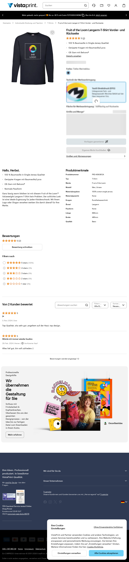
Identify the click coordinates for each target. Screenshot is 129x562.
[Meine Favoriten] (108, 5)
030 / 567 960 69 (9, 549)
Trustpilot (47, 492)
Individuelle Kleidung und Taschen (29, 23)
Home (20, 549)
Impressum (29, 549)
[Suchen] (85, 5)
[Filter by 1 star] (4, 283)
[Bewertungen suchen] (70, 305)
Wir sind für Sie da (85, 470)
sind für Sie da (11, 482)
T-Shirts (50, 23)
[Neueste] (119, 305)
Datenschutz (41, 549)
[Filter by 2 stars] (4, 278)
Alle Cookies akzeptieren (106, 553)
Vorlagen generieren (96, 142)
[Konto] (116, 5)
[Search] (86, 305)
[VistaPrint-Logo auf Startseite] (22, 5)
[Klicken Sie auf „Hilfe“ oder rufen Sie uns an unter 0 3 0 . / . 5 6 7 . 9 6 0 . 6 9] (93, 5)
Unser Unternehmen (85, 480)
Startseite (7, 23)
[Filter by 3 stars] (4, 273)
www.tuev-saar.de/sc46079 (18, 514)
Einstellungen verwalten (69, 553)
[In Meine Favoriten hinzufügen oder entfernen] (52, 32)
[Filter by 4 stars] (4, 268)
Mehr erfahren (15, 434)
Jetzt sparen (101, 15)
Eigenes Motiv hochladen (96, 151)
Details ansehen (73, 56)
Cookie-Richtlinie (95, 547)
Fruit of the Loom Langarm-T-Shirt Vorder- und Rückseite (80, 23)
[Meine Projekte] (101, 5)
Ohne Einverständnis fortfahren (108, 527)
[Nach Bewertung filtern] (100, 305)
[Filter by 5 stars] (4, 262)
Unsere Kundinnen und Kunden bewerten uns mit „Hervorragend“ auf (75, 494)
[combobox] (64, 5)
